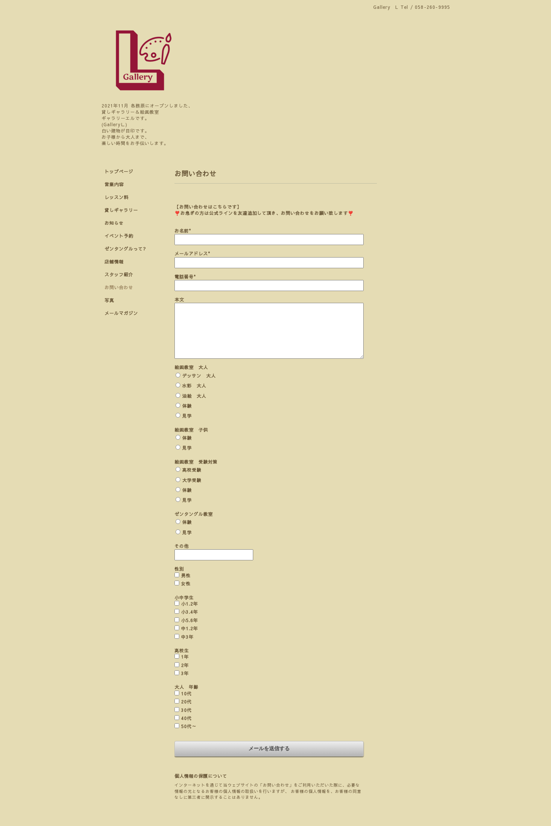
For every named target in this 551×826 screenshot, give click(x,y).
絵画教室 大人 (191, 367)
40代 (186, 718)
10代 (186, 693)
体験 (187, 406)
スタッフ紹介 (119, 274)
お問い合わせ (119, 287)
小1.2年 (189, 604)
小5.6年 (189, 620)
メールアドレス (192, 253)
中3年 (187, 637)
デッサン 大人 (199, 376)
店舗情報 (114, 262)
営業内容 (114, 184)
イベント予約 (119, 236)
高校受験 (191, 470)
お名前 (182, 231)
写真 (109, 300)
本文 (179, 299)
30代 (186, 710)
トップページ (119, 171)
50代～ (189, 726)
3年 (185, 673)
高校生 (181, 650)
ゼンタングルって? (125, 249)
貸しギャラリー (121, 210)
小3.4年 (189, 612)
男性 (186, 575)
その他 (181, 546)
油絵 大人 (194, 396)
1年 (185, 657)
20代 (186, 702)
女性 (186, 583)
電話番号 (185, 277)
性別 (179, 569)
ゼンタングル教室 (193, 514)
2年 (185, 665)
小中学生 (184, 597)
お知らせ (114, 223)
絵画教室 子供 (191, 430)
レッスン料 (116, 197)
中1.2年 (189, 628)
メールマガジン (121, 313)
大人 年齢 (186, 687)
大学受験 (191, 480)
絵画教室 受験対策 (196, 462)
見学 (187, 416)
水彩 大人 (194, 386)
